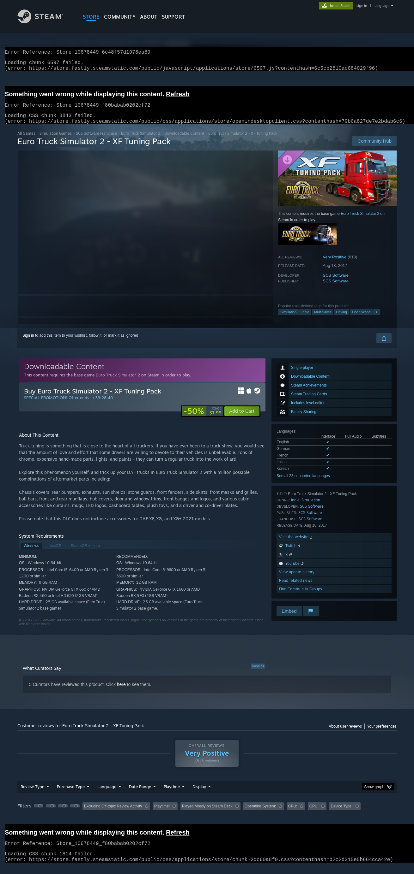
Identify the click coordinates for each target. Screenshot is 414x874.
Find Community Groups (300, 596)
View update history (296, 579)
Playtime (172, 794)
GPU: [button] (314, 814)
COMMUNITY (120, 17)
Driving (341, 320)
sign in (361, 5)
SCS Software (336, 283)
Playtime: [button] (162, 814)
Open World (361, 320)
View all (258, 674)
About (148, 17)
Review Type (32, 794)
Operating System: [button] (260, 814)
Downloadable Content (184, 141)
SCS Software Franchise (96, 141)
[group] (207, 814)
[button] (242, 419)
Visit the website (296, 544)
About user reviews (345, 733)
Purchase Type (71, 794)
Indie (305, 320)
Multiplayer (322, 320)
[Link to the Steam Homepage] (45, 21)
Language (106, 794)
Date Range (140, 794)
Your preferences (382, 733)
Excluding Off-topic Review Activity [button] (113, 814)
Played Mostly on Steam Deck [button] (207, 814)
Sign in (28, 343)
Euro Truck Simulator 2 (140, 141)
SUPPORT (173, 17)
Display (199, 794)
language (381, 5)
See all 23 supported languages (303, 483)
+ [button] (376, 320)
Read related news (295, 588)
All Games (26, 141)
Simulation (288, 320)
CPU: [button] (292, 814)
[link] (202, 419)
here (121, 691)
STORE (91, 17)
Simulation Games (56, 141)
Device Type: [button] (341, 814)
